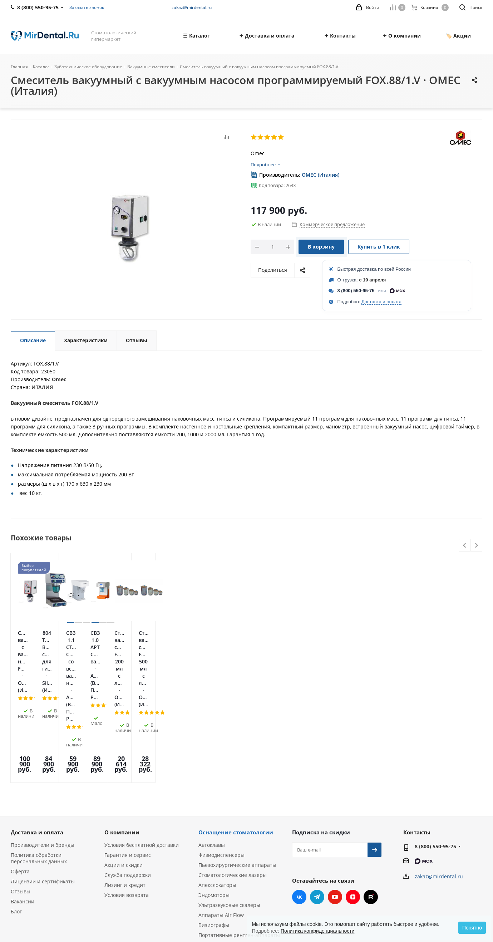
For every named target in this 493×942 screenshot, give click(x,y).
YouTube (335, 809)
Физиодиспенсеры (221, 767)
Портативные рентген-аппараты (239, 847)
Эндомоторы (214, 807)
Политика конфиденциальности (318, 931)
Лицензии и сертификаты (43, 793)
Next (476, 545)
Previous (465, 545)
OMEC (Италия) (320, 174)
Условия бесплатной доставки (141, 757)
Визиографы (213, 837)
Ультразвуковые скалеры (229, 817)
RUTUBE (371, 809)
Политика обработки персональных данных (39, 770)
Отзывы (20, 803)
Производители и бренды (42, 757)
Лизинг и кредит (125, 797)
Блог (16, 823)
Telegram (317, 809)
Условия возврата (126, 807)
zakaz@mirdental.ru (192, 7)
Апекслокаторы (217, 797)
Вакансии (22, 813)
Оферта (20, 783)
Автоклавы (211, 757)
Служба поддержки (127, 787)
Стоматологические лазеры (232, 787)
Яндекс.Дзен (353, 809)
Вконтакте (299, 809)
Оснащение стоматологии (235, 744)
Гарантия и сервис (127, 767)
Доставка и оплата (381, 301)
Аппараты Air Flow (221, 827)
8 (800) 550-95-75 (356, 290)
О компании (121, 744)
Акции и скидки (123, 777)
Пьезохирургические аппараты (237, 777)
